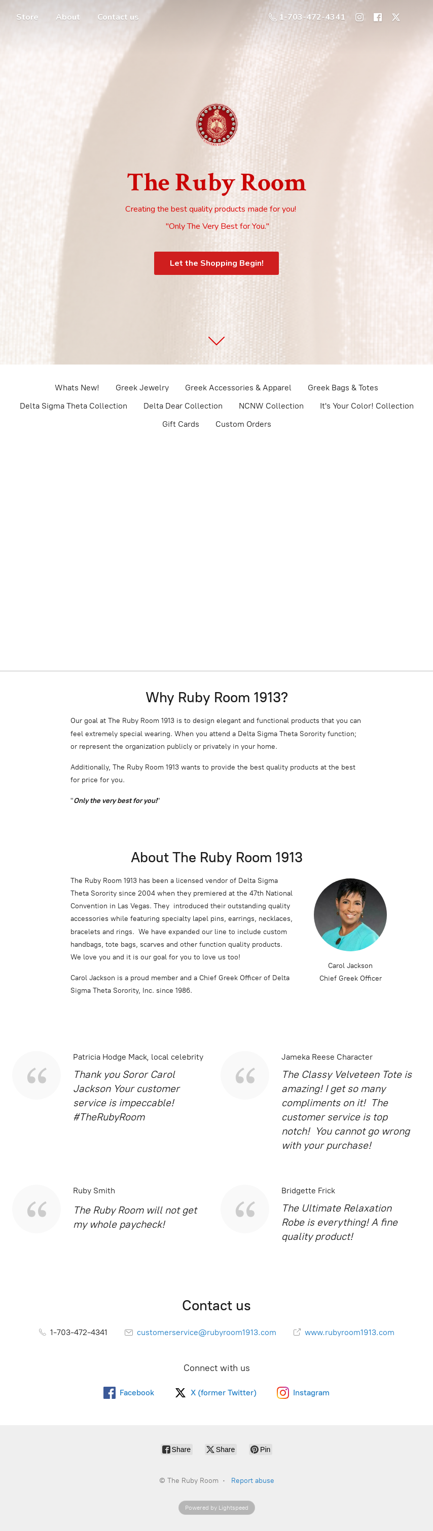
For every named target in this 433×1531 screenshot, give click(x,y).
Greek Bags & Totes (343, 387)
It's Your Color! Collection (367, 406)
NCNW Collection (271, 406)
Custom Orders (243, 424)
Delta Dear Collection (183, 406)
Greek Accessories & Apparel (238, 387)
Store (27, 17)
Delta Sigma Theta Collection (73, 406)
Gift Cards (180, 424)
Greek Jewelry (142, 387)
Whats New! (77, 387)
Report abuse (252, 1480)
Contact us (118, 17)
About (68, 17)
